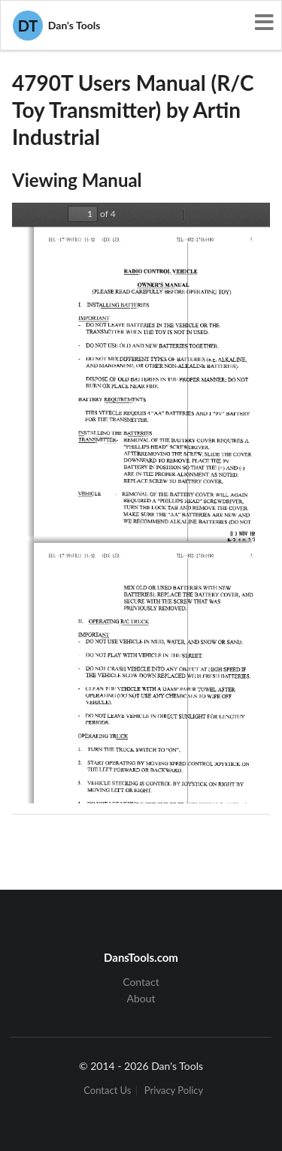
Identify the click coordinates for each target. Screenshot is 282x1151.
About (140, 998)
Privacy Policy (173, 1090)
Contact (141, 982)
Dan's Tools (56, 26)
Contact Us (107, 1090)
